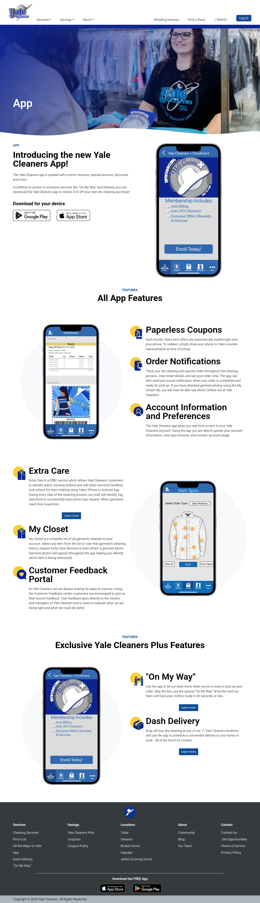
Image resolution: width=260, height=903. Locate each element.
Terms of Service (233, 846)
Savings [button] (66, 19)
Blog (181, 839)
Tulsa (124, 832)
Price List (19, 839)
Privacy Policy (231, 852)
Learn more (71, 515)
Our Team (185, 846)
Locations (128, 825)
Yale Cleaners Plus (81, 832)
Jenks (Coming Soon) (136, 859)
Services (19, 825)
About (182, 825)
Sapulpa (126, 852)
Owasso (126, 839)
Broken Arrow (130, 846)
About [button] (87, 19)
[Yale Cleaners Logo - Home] (20, 12)
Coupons (74, 839)
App (16, 852)
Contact (227, 825)
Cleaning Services (26, 832)
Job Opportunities (234, 839)
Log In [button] (243, 18)
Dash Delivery (23, 859)
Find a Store (196, 19)
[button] (221, 19)
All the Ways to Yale (27, 846)
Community (186, 832)
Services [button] (43, 19)
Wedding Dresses (166, 19)
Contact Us (229, 832)
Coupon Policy (78, 846)
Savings (73, 825)
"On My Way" (22, 865)
